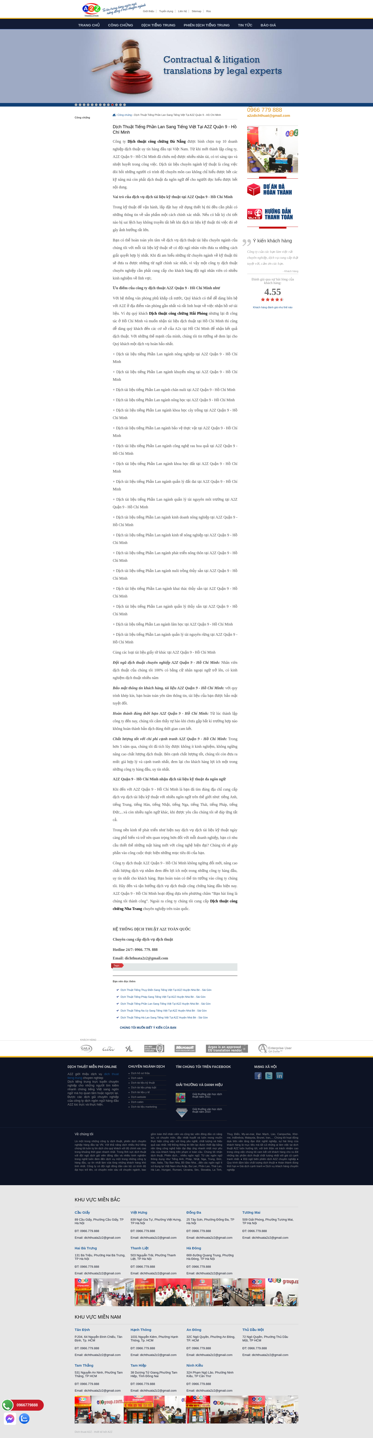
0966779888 (27, 1405)
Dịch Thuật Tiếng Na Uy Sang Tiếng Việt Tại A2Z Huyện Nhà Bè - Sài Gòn (164, 1010)
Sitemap (196, 11)
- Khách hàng (290, 271)
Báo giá (268, 25)
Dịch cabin (137, 1102)
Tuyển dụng (166, 11)
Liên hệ (182, 11)
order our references (273, 214)
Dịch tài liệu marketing (144, 1106)
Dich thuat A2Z (83, 1431)
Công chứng (120, 25)
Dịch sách (137, 1077)
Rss (208, 11)
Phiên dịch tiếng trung (207, 25)
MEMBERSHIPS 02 (108, 1048)
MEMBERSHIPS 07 (275, 1048)
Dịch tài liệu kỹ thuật (143, 1082)
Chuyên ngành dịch (146, 1066)
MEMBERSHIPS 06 (227, 1048)
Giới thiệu (148, 11)
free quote (269, 193)
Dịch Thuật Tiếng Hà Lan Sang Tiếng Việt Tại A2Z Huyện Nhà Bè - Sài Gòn (164, 1017)
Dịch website (138, 1097)
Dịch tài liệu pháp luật (143, 1087)
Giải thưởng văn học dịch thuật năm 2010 (207, 1110)
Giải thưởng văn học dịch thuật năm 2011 (207, 1095)
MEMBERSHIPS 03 (129, 1048)
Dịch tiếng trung (159, 25)
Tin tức (245, 25)
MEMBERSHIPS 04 (154, 1048)
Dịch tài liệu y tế (140, 1092)
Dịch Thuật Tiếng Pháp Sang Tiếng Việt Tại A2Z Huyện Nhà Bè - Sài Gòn (163, 996)
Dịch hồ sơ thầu (140, 1073)
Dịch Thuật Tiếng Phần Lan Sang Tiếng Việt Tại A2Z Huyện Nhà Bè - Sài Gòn (166, 1003)
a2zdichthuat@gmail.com (268, 115)
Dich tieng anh (91, 10)
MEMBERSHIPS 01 (86, 1048)
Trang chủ (89, 25)
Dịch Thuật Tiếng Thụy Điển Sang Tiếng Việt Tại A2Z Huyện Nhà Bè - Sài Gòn (166, 989)
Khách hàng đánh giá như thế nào (273, 307)
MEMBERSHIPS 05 (185, 1048)
